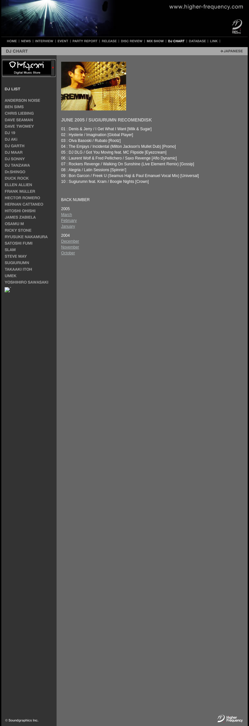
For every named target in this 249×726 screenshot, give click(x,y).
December (70, 241)
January (68, 226)
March (66, 214)
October (68, 253)
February (69, 220)
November (70, 247)
